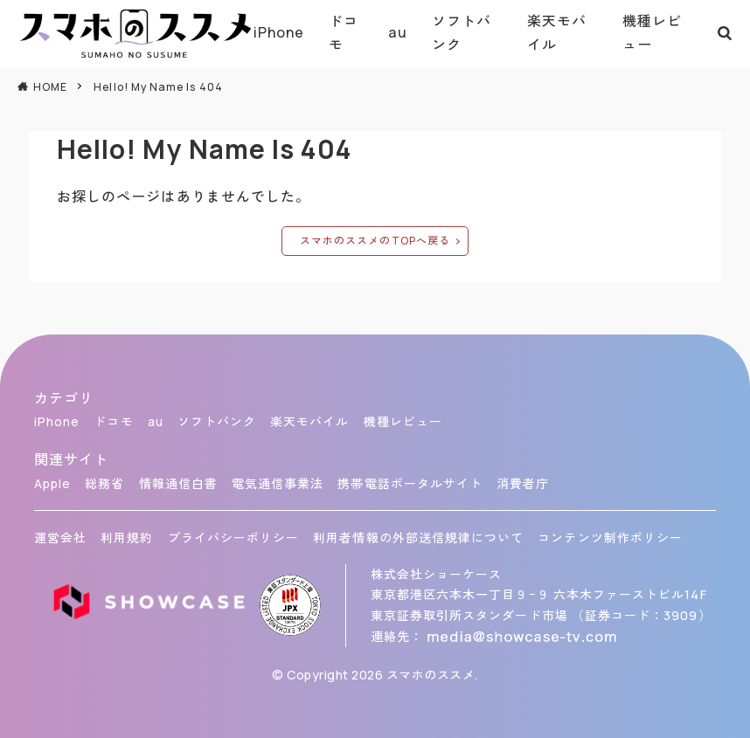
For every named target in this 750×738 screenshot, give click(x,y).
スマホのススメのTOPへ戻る (375, 240)
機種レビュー (652, 32)
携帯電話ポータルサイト (410, 483)
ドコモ (343, 32)
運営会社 (60, 537)
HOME (50, 86)
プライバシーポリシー (234, 537)
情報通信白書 (178, 483)
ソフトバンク (461, 32)
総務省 (104, 483)
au (397, 32)
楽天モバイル (557, 32)
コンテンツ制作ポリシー (610, 537)
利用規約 (127, 537)
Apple (52, 483)
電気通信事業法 (277, 483)
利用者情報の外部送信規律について (418, 537)
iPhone (278, 32)
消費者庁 (523, 483)
